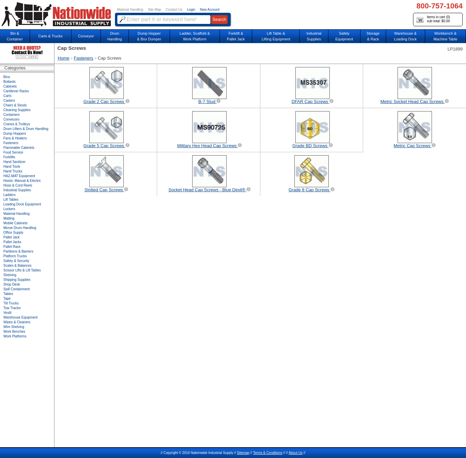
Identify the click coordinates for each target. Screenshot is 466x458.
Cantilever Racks (16, 91)
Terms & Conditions (267, 453)
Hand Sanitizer (14, 162)
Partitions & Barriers (18, 251)
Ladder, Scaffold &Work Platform (195, 36)
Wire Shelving (13, 327)
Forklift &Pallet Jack (236, 36)
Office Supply (13, 232)
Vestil (7, 313)
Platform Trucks (15, 256)
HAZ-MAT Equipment (19, 176)
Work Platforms (14, 336)
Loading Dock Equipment (22, 204)
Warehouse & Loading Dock (405, 36)
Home (63, 58)
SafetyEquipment (344, 36)
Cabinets (10, 86)
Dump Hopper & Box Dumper (149, 36)
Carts (7, 96)
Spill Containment (16, 289)
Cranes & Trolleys (16, 124)
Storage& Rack (373, 36)
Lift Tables (11, 199)
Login (191, 9)
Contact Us (174, 9)
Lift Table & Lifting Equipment (276, 36)
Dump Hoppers (14, 133)
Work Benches (14, 331)
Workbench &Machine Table (446, 36)
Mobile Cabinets (15, 223)
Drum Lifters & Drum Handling (25, 129)
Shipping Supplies (16, 280)
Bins (6, 77)
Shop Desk (11, 284)
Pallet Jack (11, 237)
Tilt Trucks (11, 303)
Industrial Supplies (17, 190)
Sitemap (243, 453)
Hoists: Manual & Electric (22, 181)
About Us (295, 453)
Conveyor (86, 36)
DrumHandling (114, 36)
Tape (7, 298)
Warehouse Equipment (20, 317)
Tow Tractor (12, 308)
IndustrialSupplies (314, 36)
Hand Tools (11, 166)
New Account (210, 9)
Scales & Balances (17, 265)
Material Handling (130, 9)
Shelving (9, 275)
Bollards (9, 82)
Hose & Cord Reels (17, 185)
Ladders (9, 195)
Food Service (13, 152)
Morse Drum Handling (19, 228)
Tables (8, 294)
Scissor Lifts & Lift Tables (22, 270)
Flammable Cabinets (18, 148)
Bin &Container (15, 36)
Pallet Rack (12, 247)
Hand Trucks (12, 171)
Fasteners (83, 58)
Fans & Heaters (15, 138)
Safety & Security (16, 261)
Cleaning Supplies (17, 110)
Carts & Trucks (50, 36)
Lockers (9, 209)
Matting (8, 218)
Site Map (154, 9)
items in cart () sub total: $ (433, 19)
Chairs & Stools (15, 105)
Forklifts (9, 157)
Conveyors (11, 119)
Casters (9, 100)
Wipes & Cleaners (16, 322)
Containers (11, 115)
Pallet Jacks (12, 242)
